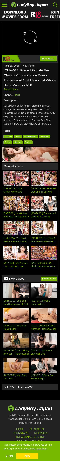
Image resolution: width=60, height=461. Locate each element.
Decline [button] (9, 456)
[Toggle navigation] (4, 5)
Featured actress (30, 136)
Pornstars (20, 433)
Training (28, 142)
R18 (17, 95)
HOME (20, 429)
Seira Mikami (11, 89)
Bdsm (18, 136)
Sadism (7, 142)
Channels (37, 429)
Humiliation (44, 136)
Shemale (18, 142)
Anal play (8, 136)
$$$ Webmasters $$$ (30, 437)
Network (40, 433)
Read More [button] (41, 448)
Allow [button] (27, 456)
